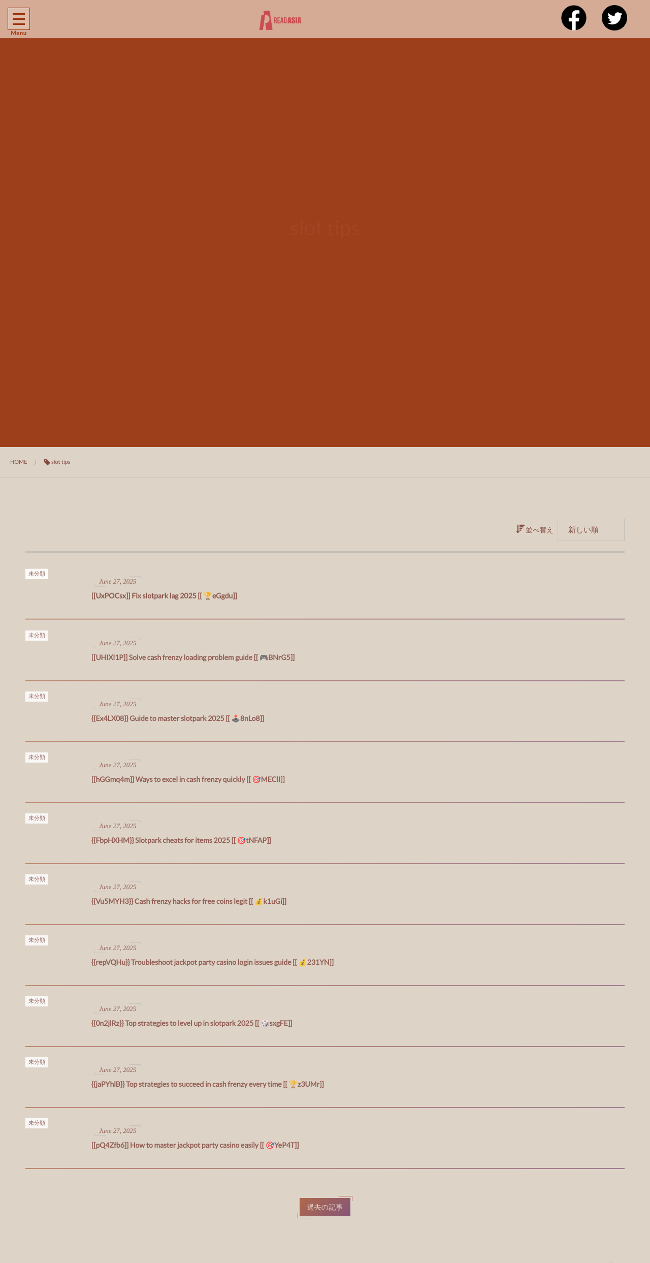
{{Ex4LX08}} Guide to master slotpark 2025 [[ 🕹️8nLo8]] (177, 722)
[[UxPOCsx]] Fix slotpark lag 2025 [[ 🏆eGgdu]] (164, 598)
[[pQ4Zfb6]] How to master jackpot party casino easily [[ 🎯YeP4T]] (195, 1149)
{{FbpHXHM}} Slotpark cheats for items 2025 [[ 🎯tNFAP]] (181, 844)
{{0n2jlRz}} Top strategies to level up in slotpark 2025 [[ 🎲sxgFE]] (191, 1027)
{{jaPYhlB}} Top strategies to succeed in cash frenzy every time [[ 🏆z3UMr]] (207, 1088)
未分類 (36, 576)
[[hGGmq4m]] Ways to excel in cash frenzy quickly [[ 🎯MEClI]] (188, 783)
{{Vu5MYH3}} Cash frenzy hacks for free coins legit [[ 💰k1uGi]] (188, 905)
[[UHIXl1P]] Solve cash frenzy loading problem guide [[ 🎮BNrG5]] (193, 661)
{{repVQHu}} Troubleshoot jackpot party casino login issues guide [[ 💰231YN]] (212, 966)
